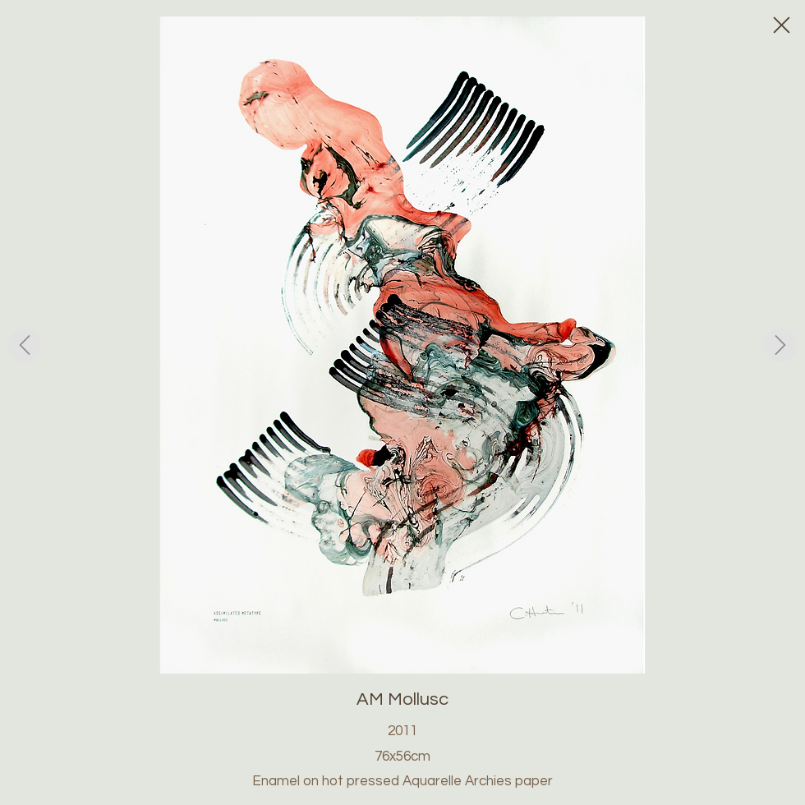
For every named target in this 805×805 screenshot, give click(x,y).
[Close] (780, 24)
